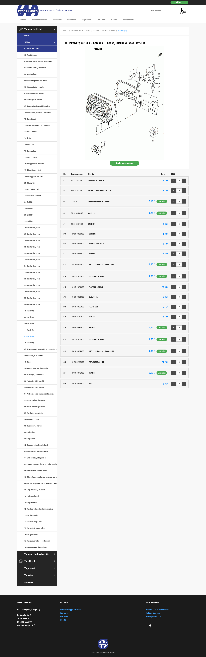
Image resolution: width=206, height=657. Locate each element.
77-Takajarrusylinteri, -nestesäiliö (37, 541)
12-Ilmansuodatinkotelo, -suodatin (37, 125)
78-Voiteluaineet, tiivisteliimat (35, 547)
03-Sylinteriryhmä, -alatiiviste (35, 68)
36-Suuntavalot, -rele (32, 279)
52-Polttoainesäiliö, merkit (34, 381)
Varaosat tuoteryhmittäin (36, 554)
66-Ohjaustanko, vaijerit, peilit (35, 471)
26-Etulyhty (28, 215)
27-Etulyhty (28, 221)
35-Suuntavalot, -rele (32, 272)
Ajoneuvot (100, 20)
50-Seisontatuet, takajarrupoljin (36, 368)
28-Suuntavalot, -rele (32, 228)
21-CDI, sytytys (29, 183)
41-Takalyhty (29, 311)
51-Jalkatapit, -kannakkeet (34, 375)
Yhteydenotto (128, 20)
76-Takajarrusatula (31, 535)
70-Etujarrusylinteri (31, 496)
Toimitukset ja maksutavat (157, 609)
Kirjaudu (179, 2)
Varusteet (71, 20)
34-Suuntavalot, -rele (32, 266)
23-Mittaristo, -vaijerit (32, 196)
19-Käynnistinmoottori (32, 170)
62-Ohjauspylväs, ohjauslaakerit (36, 445)
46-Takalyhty (29, 343)
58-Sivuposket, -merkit (32, 419)
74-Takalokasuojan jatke (33, 522)
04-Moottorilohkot (31, 74)
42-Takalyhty (29, 317)
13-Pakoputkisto (30, 132)
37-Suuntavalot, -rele (32, 285)
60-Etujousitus (29, 432)
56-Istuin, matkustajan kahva (34, 407)
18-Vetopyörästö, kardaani (34, 164)
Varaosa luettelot (33, 29)
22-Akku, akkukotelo (31, 189)
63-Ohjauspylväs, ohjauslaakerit (36, 451)
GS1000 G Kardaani (31, 49)
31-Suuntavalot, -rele (32, 247)
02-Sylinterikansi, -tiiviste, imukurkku (38, 62)
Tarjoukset (86, 20)
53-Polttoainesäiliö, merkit (34, 388)
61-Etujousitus (29, 439)
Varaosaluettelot (39, 20)
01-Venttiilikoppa (30, 55)
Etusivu (23, 20)
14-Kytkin (27, 138)
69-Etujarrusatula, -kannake (34, 490)
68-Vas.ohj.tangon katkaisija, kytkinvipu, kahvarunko (40, 483)
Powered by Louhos (108, 652)
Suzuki (26, 36)
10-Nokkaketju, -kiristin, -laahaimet (37, 113)
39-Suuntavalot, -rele (32, 298)
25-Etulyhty (28, 209)
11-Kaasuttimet (30, 119)
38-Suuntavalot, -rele (32, 292)
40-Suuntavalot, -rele (32, 304)
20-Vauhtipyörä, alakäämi (33, 177)
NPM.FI (65, 31)
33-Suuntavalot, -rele (32, 260)
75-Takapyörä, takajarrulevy (34, 528)
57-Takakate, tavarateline (33, 413)
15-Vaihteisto (29, 145)
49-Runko (27, 362)
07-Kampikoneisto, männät (34, 93)
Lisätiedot (162, 201)
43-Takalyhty (29, 324)
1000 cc (27, 42)
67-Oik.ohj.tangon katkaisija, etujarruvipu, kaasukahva (40, 477)
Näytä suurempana (124, 163)
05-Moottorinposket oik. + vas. (35, 81)
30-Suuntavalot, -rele (32, 241)
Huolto (114, 20)
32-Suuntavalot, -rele (32, 253)
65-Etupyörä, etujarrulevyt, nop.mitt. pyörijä (40, 464)
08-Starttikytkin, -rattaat (33, 100)
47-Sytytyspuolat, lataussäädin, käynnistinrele (40, 349)
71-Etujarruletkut (30, 503)
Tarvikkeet (57, 20)
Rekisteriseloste (153, 613)
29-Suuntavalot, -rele (32, 234)
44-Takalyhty (29, 330)
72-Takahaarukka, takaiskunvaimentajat (38, 509)
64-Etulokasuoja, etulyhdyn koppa (36, 458)
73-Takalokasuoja (30, 515)
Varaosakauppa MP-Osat (70, 609)
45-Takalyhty (29, 336)
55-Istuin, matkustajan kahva (34, 400)
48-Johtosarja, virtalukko (33, 356)
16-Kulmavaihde (30, 151)
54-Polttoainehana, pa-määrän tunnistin (39, 394)
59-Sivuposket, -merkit (32, 426)
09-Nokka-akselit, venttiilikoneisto (37, 106)
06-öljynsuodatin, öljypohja (34, 87)
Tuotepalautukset (153, 616)
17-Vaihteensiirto (30, 157)
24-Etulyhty (28, 202)
